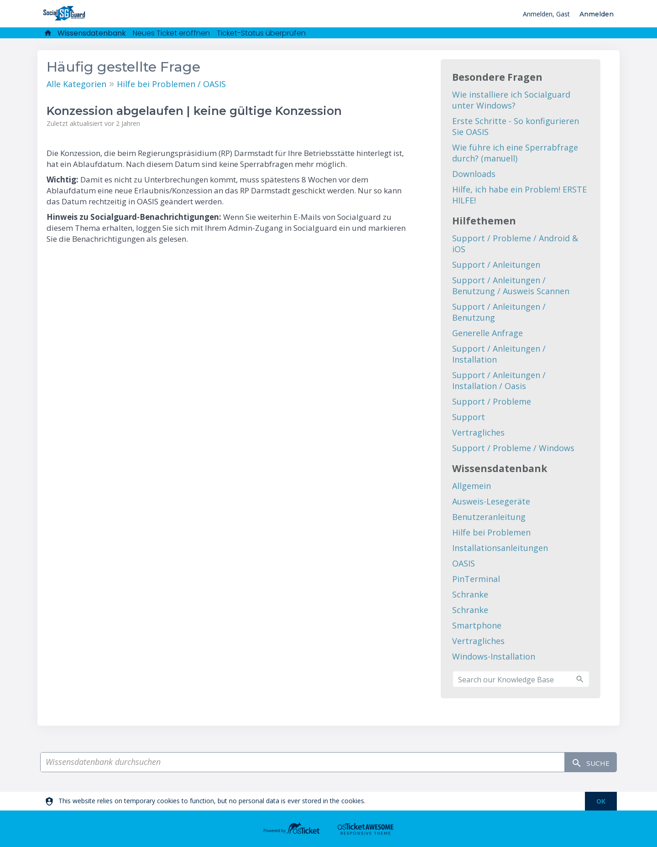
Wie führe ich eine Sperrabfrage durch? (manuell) (515, 153)
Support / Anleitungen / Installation (499, 354)
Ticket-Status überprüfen (261, 33)
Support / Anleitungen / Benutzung (499, 312)
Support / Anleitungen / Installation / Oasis (499, 380)
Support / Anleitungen (496, 264)
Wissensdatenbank (91, 33)
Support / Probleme (491, 401)
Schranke (470, 594)
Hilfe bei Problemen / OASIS (171, 83)
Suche (586, 762)
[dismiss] (601, 801)
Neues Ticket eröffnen (171, 33)
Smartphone (476, 625)
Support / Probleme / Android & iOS (515, 244)
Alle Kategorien (76, 83)
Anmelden (596, 14)
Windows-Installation (493, 656)
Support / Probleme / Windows (513, 447)
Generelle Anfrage (487, 332)
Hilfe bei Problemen (491, 532)
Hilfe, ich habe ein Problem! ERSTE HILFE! (519, 195)
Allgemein (471, 485)
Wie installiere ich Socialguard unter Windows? (511, 100)
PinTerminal (476, 578)
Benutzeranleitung (489, 516)
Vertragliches (478, 432)
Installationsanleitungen (500, 547)
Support (468, 416)
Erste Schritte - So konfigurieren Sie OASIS (515, 126)
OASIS (463, 563)
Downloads (473, 173)
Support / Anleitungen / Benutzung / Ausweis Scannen (510, 285)
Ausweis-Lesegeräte (491, 501)
